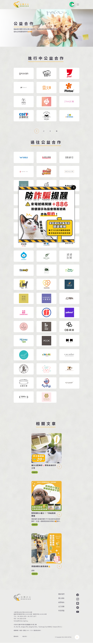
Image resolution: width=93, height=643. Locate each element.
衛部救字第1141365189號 (40, 614)
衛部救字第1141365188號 (25, 614)
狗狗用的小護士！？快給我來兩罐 (43, 514)
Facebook (77, 595)
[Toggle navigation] (77, 4)
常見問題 (61, 610)
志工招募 (61, 606)
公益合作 (34, 472)
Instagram (77, 599)
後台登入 (25, 636)
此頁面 (30, 31)
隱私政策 (16, 636)
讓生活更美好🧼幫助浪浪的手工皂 (43, 466)
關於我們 (61, 594)
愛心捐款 (61, 598)
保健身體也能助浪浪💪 (40, 566)
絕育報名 (61, 602)
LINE (77, 603)
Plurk (77, 607)
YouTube (77, 612)
